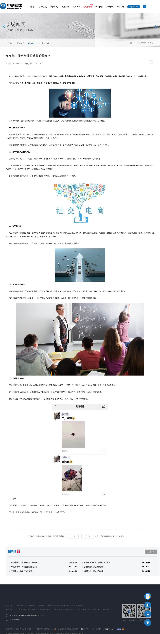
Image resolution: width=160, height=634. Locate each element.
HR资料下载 (44, 43)
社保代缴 (56, 624)
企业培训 (76, 624)
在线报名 (110, 7)
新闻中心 (54, 7)
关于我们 (43, 7)
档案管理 (86, 624)
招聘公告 (134, 7)
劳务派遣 (33, 624)
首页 (32, 7)
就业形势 (9, 43)
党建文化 (65, 7)
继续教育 (99, 7)
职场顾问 (88, 7)
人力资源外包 (22, 624)
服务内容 (77, 7)
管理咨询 (96, 624)
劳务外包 (66, 624)
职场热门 (31, 43)
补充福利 (106, 624)
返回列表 (150, 552)
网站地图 (79, 620)
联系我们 (121, 7)
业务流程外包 (45, 624)
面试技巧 (20, 43)
